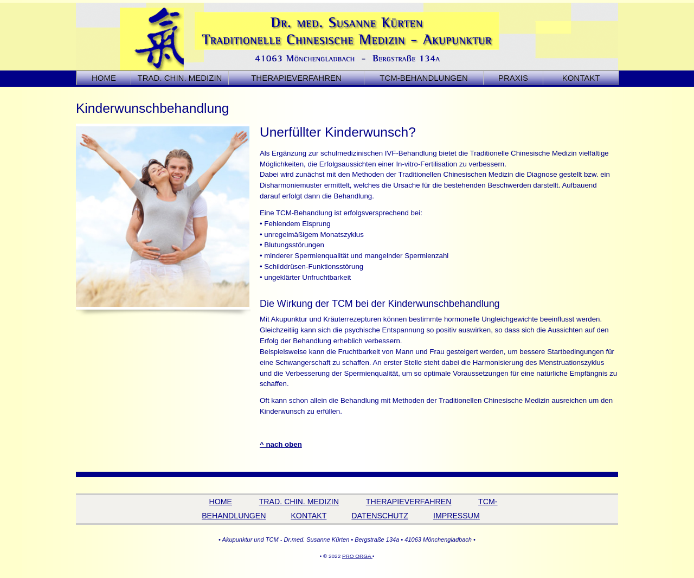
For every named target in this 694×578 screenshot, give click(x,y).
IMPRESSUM (456, 515)
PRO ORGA (357, 556)
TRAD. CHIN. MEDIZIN (299, 501)
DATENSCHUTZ (379, 515)
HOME (104, 77)
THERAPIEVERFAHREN (409, 501)
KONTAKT (581, 77)
